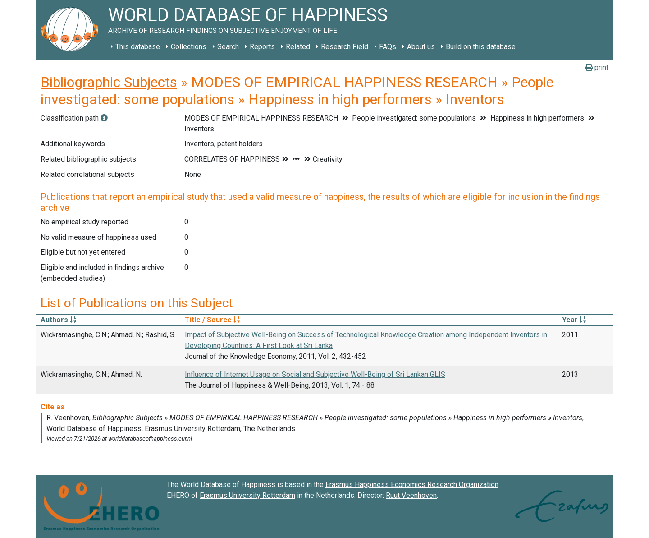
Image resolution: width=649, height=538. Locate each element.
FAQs (387, 46)
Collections (188, 46)
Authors (58, 319)
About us (421, 46)
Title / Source (212, 319)
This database (137, 46)
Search (228, 46)
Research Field (344, 46)
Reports (262, 46)
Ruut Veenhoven (411, 495)
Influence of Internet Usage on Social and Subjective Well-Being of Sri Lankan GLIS (315, 374)
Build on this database (481, 46)
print (596, 67)
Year (574, 319)
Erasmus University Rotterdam (247, 495)
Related (298, 46)
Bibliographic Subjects (109, 82)
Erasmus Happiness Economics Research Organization (411, 484)
